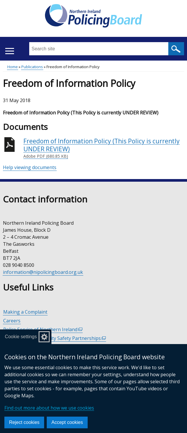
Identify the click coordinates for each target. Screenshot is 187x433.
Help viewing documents (29, 167)
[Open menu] (9, 51)
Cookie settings (21, 336)
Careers (11, 320)
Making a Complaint (25, 312)
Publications (32, 66)
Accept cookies (67, 422)
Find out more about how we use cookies (49, 408)
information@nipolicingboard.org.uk (43, 272)
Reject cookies (24, 422)
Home (12, 66)
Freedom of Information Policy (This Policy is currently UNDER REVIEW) (103, 148)
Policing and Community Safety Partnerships (54, 338)
